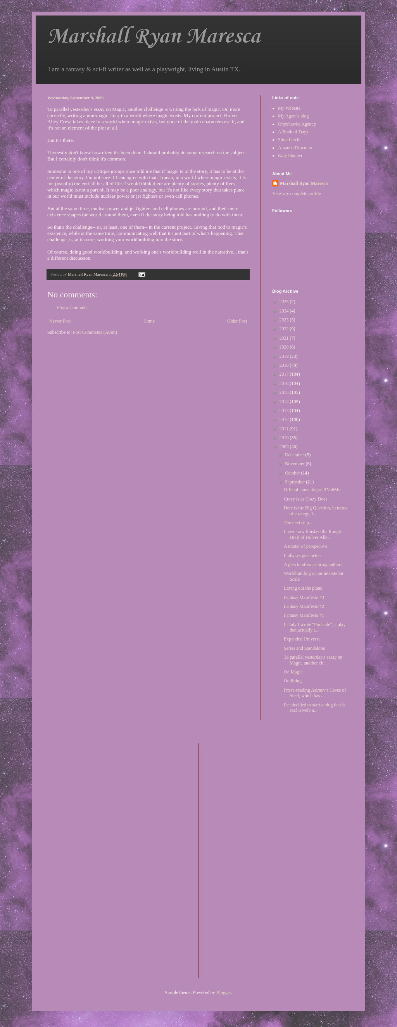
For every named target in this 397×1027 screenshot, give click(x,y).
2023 (285, 320)
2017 (285, 374)
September (295, 482)
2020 (285, 347)
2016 (285, 383)
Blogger (223, 992)
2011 (285, 429)
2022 (285, 328)
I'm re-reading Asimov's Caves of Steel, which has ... (315, 692)
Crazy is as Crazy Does (305, 499)
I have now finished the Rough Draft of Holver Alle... (312, 534)
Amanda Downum (295, 147)
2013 (285, 410)
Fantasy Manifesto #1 (304, 615)
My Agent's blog (293, 116)
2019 (285, 356)
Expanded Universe (302, 639)
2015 (285, 392)
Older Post (237, 321)
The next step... (298, 522)
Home (149, 321)
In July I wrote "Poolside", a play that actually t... (314, 627)
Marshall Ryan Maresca (153, 36)
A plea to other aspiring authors (313, 564)
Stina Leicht (289, 139)
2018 (285, 365)
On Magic (293, 672)
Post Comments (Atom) (95, 332)
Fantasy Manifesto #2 (304, 606)
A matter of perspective (305, 546)
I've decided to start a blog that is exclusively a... (314, 707)
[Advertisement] (236, 859)
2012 (285, 419)
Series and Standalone (304, 648)
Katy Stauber (290, 155)
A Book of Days (293, 132)
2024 (285, 311)
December (295, 454)
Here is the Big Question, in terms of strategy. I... (315, 510)
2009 (285, 446)
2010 (285, 437)
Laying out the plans (303, 588)
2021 (285, 338)
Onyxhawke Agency (297, 124)
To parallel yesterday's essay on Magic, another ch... (313, 659)
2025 (285, 301)
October (293, 473)
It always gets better (302, 555)
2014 (285, 401)
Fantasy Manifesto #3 (304, 597)
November (295, 463)
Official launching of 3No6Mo (312, 489)
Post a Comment (72, 307)
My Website (289, 108)
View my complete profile (296, 193)
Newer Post (60, 321)
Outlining (293, 681)
